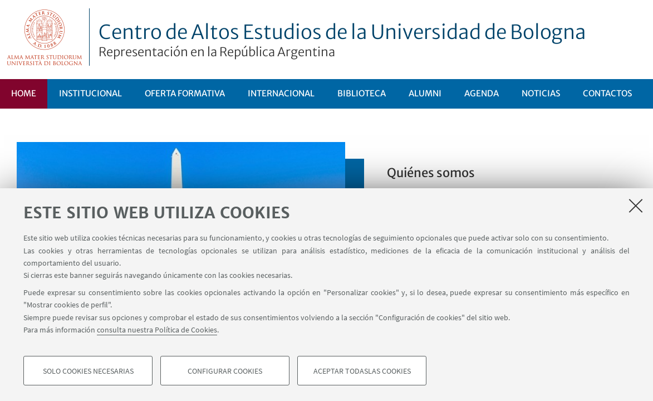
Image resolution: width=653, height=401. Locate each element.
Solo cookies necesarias (88, 371)
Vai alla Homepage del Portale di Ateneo (45, 37)
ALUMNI (425, 93)
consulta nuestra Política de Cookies (157, 330)
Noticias (541, 93)
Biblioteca (361, 93)
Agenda (481, 93)
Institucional (90, 93)
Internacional (281, 93)
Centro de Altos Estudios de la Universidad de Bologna (342, 40)
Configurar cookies (225, 371)
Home (23, 93)
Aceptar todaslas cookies (362, 371)
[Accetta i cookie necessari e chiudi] (636, 205)
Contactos (607, 93)
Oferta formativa (185, 93)
